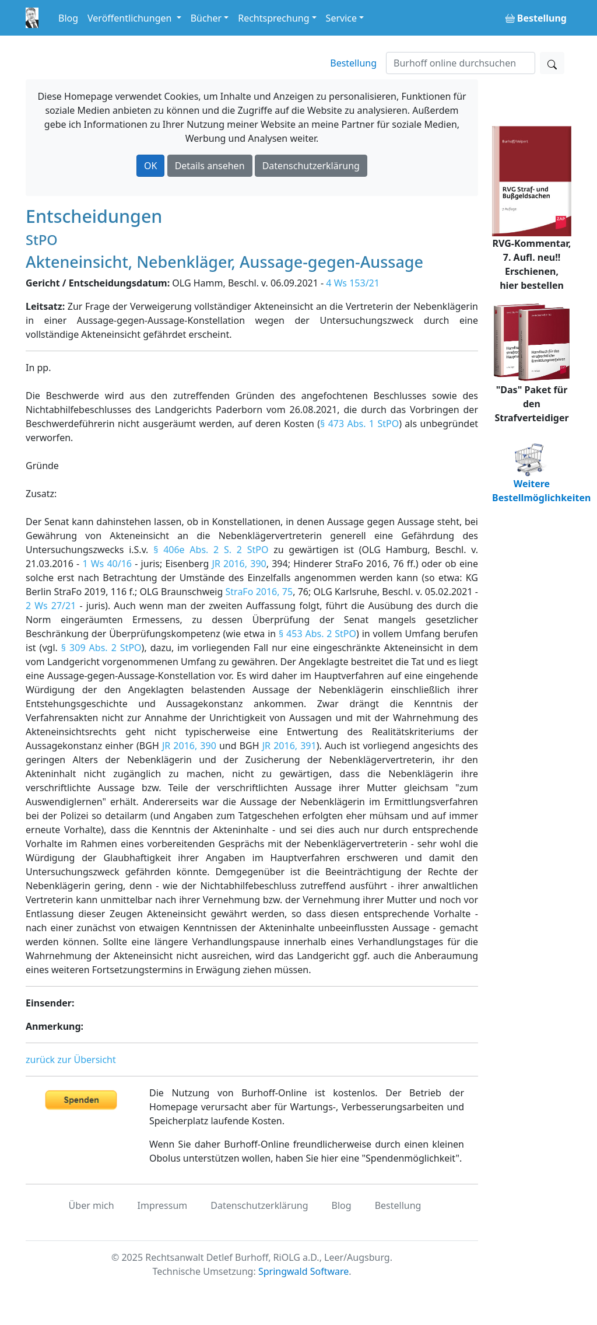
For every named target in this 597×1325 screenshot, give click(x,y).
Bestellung (353, 63)
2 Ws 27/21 (51, 605)
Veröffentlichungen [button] (130, 18)
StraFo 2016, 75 (259, 591)
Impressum (163, 1205)
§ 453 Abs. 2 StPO (317, 633)
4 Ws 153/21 (353, 283)
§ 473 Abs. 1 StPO (359, 423)
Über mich (91, 1205)
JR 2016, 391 (289, 745)
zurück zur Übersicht (71, 1059)
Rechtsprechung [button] (273, 18)
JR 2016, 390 (239, 563)
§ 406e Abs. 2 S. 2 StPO (210, 549)
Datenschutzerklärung (311, 165)
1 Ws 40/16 (107, 563)
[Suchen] (460, 63)
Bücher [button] (206, 18)
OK (150, 165)
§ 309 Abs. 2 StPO (101, 647)
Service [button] (341, 18)
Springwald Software (303, 1271)
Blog (68, 18)
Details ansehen (210, 165)
